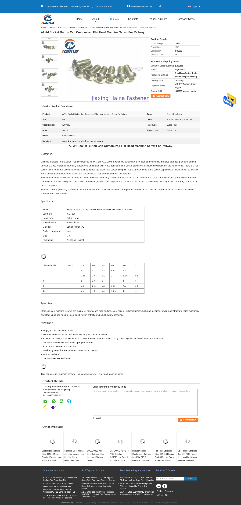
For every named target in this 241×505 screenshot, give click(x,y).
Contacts (133, 19)
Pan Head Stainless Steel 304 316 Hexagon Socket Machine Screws (165, 454)
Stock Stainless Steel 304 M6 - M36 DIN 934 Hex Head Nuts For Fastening (60, 496)
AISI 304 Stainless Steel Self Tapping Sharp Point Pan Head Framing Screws (98, 479)
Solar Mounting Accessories (135, 470)
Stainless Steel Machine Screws (73, 28)
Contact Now (156, 96)
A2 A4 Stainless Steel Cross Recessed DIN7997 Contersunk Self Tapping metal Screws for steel (99, 494)
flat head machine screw (111, 374)
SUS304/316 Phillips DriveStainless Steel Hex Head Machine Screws (95, 456)
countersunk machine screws (60, 374)
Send (190, 478)
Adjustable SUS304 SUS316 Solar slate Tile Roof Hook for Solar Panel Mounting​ (137, 479)
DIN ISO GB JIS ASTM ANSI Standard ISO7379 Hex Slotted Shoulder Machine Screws (119, 457)
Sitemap (169, 491)
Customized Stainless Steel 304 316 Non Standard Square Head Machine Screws (51, 456)
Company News (186, 19)
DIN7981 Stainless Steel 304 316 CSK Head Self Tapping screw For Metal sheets (98, 486)
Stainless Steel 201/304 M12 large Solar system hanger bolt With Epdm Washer (137, 493)
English (196, 6)
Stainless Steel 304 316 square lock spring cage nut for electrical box (59, 485)
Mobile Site (162, 495)
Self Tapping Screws (92, 470)
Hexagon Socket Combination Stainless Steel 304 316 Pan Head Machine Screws (141, 456)
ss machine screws (87, 374)
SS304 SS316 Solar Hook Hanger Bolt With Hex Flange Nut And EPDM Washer (136, 486)
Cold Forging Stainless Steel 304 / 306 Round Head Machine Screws (187, 454)
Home (79, 19)
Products (113, 19)
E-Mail (160, 491)
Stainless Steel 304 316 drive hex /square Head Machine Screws (75, 454)
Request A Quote (157, 19)
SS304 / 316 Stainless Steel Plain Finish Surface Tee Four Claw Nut (60, 479)
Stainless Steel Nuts (54, 470)
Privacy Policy (67, 502)
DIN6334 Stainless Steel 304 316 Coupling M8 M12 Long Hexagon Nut (59, 490)
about (95, 19)
